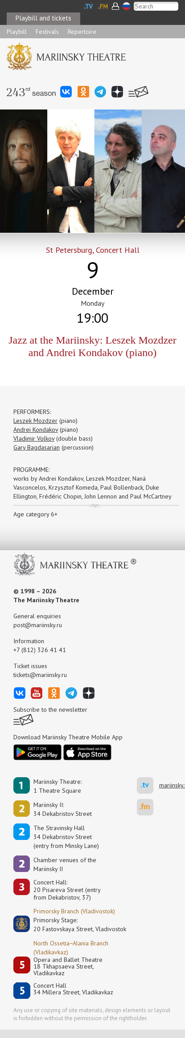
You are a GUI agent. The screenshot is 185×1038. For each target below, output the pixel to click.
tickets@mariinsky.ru (40, 675)
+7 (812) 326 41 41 (39, 650)
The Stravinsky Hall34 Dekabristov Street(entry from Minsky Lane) (66, 837)
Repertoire (82, 32)
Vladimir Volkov (33, 438)
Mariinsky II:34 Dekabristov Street (62, 809)
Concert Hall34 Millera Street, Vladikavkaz (73, 989)
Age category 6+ (35, 514)
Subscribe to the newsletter (50, 710)
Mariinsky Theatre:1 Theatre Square (57, 786)
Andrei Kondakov (35, 430)
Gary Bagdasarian (36, 447)
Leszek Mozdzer (35, 421)
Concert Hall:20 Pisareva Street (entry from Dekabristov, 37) (67, 890)
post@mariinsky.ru (37, 625)
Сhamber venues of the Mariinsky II (64, 864)
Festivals (47, 32)
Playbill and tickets (43, 18)
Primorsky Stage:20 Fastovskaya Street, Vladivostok (73, 924)
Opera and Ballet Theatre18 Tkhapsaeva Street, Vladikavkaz (68, 967)
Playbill (17, 32)
